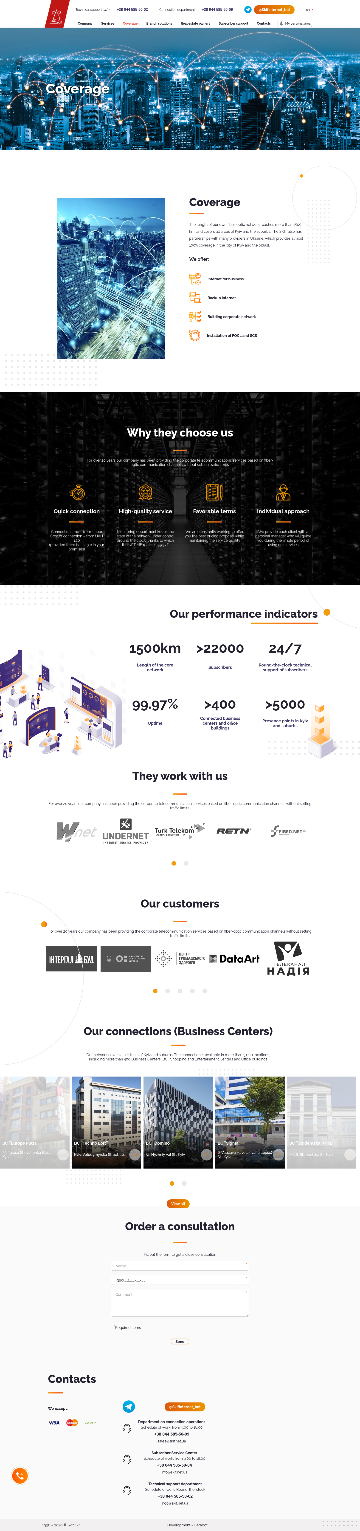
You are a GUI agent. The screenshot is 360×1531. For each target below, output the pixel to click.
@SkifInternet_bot (274, 10)
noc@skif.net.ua (175, 1503)
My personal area (298, 23)
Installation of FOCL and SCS (232, 335)
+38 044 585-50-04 (174, 1465)
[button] (174, 863)
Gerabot (201, 1525)
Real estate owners (195, 23)
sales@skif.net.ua (172, 1441)
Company (85, 23)
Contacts (264, 23)
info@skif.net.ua (174, 1472)
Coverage (130, 23)
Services (107, 23)
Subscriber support (233, 23)
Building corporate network (232, 317)
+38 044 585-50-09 (217, 9)
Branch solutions (159, 23)
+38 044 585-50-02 (132, 9)
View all (178, 1204)
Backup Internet (222, 298)
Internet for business (226, 279)
